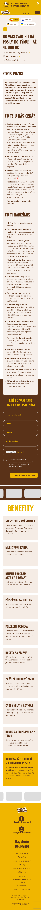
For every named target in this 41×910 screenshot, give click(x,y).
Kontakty (22, 876)
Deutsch (12, 24)
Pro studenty (22, 853)
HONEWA (25, 903)
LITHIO (24, 905)
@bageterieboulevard (22, 832)
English (26, 20)
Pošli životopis (22, 475)
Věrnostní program (22, 861)
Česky (14, 20)
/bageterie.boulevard (22, 822)
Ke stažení (22, 886)
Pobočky (22, 857)
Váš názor (22, 872)
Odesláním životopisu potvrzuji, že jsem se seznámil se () (21, 462)
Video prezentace (22, 889)
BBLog (22, 865)
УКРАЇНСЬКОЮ (27, 24)
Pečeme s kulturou (22, 868)
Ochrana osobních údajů (22, 881)
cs (24, 13)
